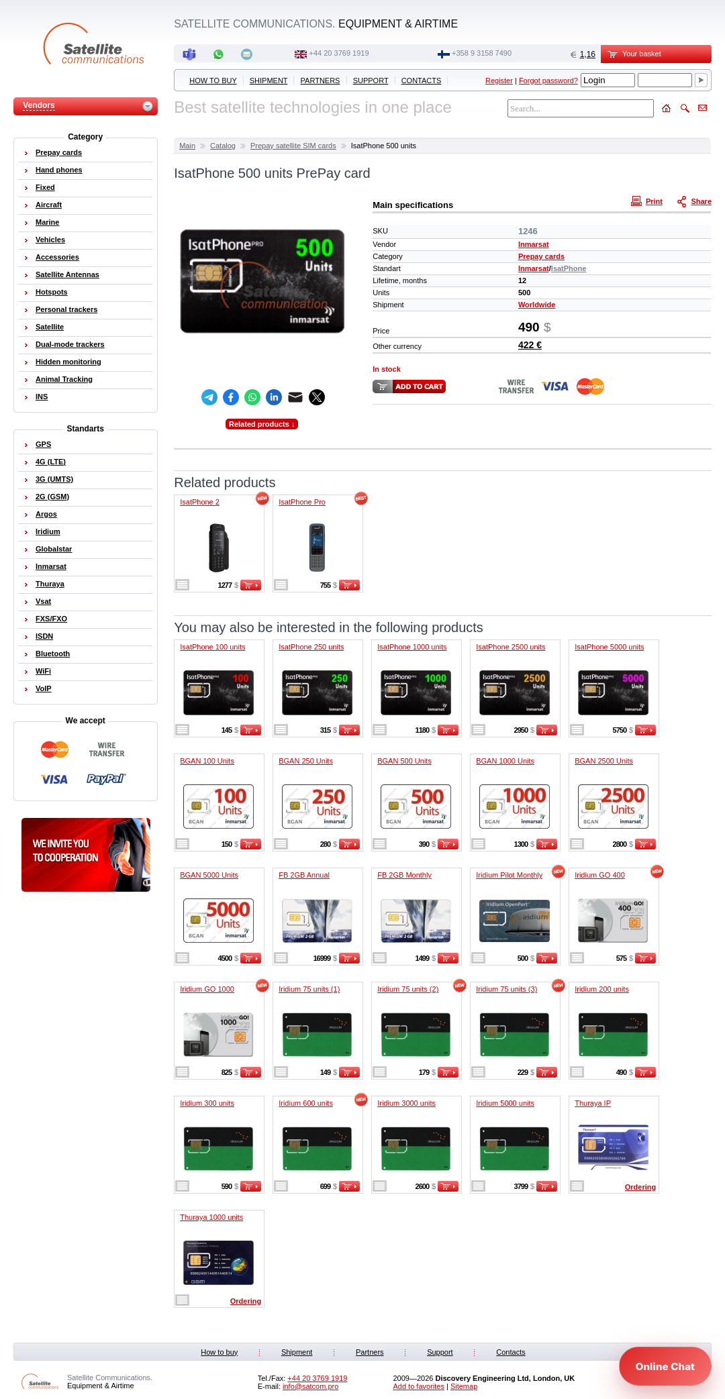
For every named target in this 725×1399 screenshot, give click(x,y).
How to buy (212, 80)
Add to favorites (418, 1386)
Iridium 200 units (602, 989)
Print (648, 200)
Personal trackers (66, 309)
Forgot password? (548, 80)
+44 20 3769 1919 (339, 53)
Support (371, 80)
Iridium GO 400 (600, 875)
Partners (320, 80)
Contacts (421, 80)
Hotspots (52, 292)
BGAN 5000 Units (209, 875)
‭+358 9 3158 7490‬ (482, 53)
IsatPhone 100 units (212, 647)
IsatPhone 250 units (311, 647)
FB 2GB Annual (304, 875)
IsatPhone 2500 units (510, 647)
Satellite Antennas (67, 274)
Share (695, 200)
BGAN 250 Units (306, 761)
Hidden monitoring (68, 362)
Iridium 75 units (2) (407, 989)
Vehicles (50, 240)
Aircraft (49, 205)
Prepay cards (541, 256)
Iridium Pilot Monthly (509, 875)
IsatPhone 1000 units (411, 647)
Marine (47, 222)
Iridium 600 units (306, 1103)
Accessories (57, 257)
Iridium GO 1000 (207, 989)
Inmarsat (533, 244)
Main (187, 146)
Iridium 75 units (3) (506, 989)
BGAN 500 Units (404, 761)
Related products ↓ (262, 424)
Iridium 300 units (207, 1103)
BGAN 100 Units (207, 761)
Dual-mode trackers (70, 344)
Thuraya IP (593, 1103)
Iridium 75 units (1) (309, 989)
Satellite (50, 327)
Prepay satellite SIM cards (293, 146)
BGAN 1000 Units (505, 761)
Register (499, 80)
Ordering (640, 1187)
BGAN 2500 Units (604, 761)
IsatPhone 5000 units (609, 647)
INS (42, 397)
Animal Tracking (64, 379)
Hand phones (59, 170)
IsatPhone (569, 268)
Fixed (45, 187)
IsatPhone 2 (200, 502)
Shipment (269, 80)
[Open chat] (665, 1366)
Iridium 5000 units (505, 1103)
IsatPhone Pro (302, 502)
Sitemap (463, 1386)
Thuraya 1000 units (211, 1217)
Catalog (223, 146)
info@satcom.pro (310, 1386)
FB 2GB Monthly (404, 875)
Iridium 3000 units (406, 1103)
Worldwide (536, 305)
